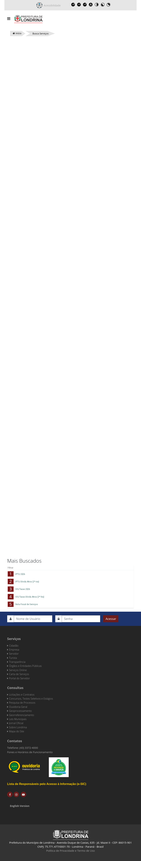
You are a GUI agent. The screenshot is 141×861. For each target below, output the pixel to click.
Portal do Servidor (19, 678)
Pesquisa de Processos (22, 702)
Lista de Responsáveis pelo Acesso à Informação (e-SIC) (46, 784)
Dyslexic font (91, 4)
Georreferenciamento (21, 715)
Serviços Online (18, 670)
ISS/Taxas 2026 (22, 589)
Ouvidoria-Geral (18, 707)
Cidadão (14, 645)
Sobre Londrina (18, 727)
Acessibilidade (51, 5)
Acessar (111, 619)
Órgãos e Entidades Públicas (25, 666)
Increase (73, 4)
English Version (19, 806)
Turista (13, 658)
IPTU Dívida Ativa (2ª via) (27, 581)
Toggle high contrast (97, 4)
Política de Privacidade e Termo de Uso (70, 850)
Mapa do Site (16, 731)
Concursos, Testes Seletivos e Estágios (31, 698)
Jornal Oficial (16, 723)
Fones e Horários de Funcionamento (30, 752)
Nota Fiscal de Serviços (26, 604)
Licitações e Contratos (21, 694)
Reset (85, 4)
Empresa (14, 649)
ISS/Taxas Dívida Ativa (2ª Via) (29, 596)
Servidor (14, 653)
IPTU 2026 (20, 574)
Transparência (17, 662)
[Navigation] (8, 18)
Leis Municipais (17, 719)
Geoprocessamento (20, 711)
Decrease (79, 4)
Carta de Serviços (19, 674)
